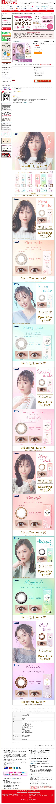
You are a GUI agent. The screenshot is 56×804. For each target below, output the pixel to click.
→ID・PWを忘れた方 (5, 20)
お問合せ (30, 790)
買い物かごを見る (51, 2)
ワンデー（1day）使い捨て (28, 13)
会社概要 (34, 790)
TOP (17, 790)
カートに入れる (42, 81)
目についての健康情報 (34, 761)
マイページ (44, 2)
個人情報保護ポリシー (24, 792)
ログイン (25, 102)
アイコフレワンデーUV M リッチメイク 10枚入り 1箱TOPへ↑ (45, 745)
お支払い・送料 (28, 2)
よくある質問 (34, 2)
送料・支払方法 (26, 790)
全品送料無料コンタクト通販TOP (17, 13)
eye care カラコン (33, 763)
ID (2, 15)
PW (2, 16)
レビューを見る (38, 52)
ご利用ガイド (22, 2)
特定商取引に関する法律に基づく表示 (34, 792)
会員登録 (39, 2)
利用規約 (18, 792)
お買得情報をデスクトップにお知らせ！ (7, 29)
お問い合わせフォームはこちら (35, 776)
